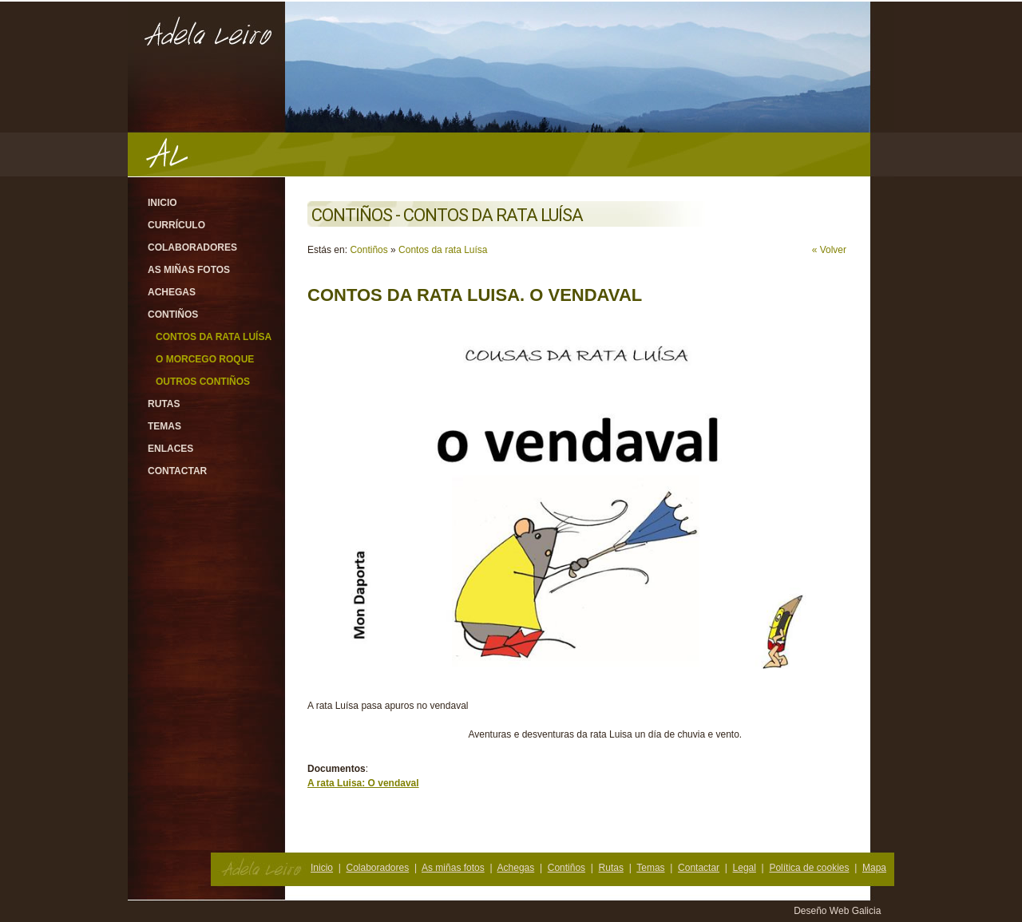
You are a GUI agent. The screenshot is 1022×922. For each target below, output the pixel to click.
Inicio (162, 202)
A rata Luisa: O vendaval (363, 783)
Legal (744, 867)
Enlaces (170, 448)
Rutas (164, 404)
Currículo (176, 225)
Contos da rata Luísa (213, 336)
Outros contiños (203, 381)
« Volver (829, 249)
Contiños (173, 314)
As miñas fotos (189, 269)
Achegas (172, 292)
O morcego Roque (205, 359)
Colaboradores (192, 247)
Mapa (874, 867)
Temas (164, 426)
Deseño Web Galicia (839, 910)
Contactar (177, 471)
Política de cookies (809, 867)
